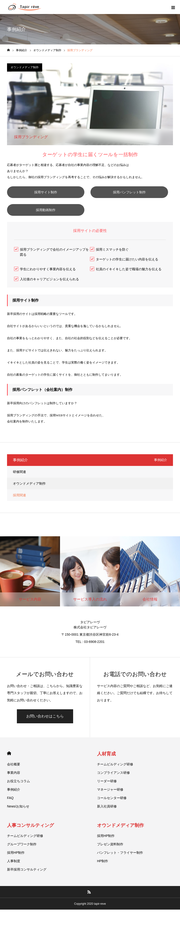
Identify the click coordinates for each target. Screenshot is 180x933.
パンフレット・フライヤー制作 (120, 864)
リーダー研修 (107, 793)
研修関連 (19, 483)
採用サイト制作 (48, 192)
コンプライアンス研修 (113, 784)
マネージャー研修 (110, 801)
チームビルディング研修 (115, 776)
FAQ (10, 809)
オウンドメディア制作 (25, 67)
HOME (9, 765)
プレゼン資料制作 (110, 856)
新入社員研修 (107, 818)
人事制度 (13, 873)
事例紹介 (13, 801)
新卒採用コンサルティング (26, 881)
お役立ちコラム (18, 793)
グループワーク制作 (22, 856)
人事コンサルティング (30, 836)
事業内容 (13, 784)
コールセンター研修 (112, 809)
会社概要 (13, 776)
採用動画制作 (48, 221)
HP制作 (102, 873)
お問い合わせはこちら (45, 728)
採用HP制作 (16, 864)
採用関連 (19, 507)
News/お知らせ (18, 818)
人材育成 (106, 765)
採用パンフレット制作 (48, 204)
